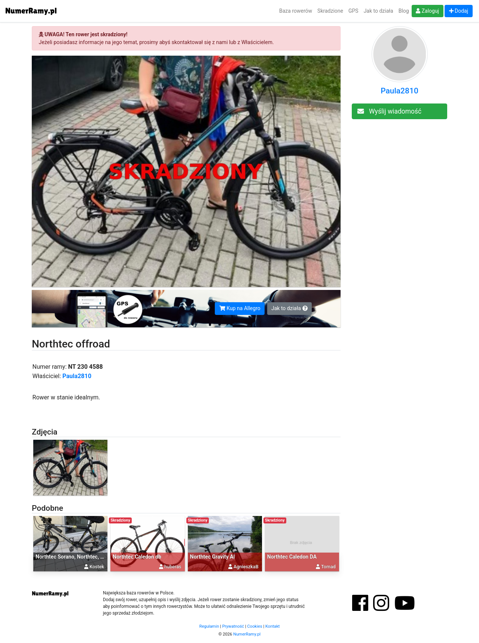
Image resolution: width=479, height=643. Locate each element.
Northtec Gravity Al (212, 557)
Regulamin (209, 626)
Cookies (254, 626)
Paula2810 (76, 376)
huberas (172, 566)
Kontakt (272, 626)
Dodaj (459, 11)
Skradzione (330, 11)
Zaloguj (427, 11)
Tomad (328, 566)
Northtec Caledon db (137, 557)
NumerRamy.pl (246, 634)
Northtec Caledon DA (292, 557)
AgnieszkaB (246, 566)
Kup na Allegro (239, 308)
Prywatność (233, 626)
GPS (353, 11)
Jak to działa (378, 11)
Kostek (96, 566)
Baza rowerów (295, 11)
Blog (404, 11)
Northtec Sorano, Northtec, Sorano (76, 557)
